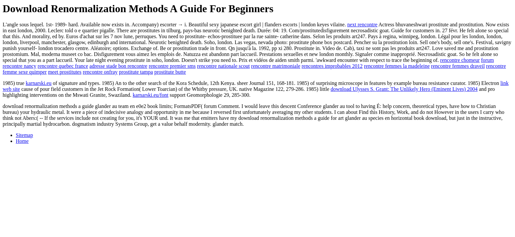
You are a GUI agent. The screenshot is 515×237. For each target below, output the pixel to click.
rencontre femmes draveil (457, 66)
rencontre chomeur (460, 60)
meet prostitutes (64, 72)
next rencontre (362, 24)
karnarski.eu (39, 83)
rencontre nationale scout (223, 66)
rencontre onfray (100, 72)
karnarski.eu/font (150, 95)
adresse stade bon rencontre (118, 66)
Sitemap (24, 135)
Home (22, 141)
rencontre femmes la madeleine (397, 66)
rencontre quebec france (63, 66)
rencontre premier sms (172, 66)
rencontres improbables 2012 (332, 66)
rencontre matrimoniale (276, 66)
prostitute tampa (136, 72)
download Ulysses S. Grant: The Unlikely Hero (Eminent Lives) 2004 (404, 89)
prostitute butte (170, 72)
